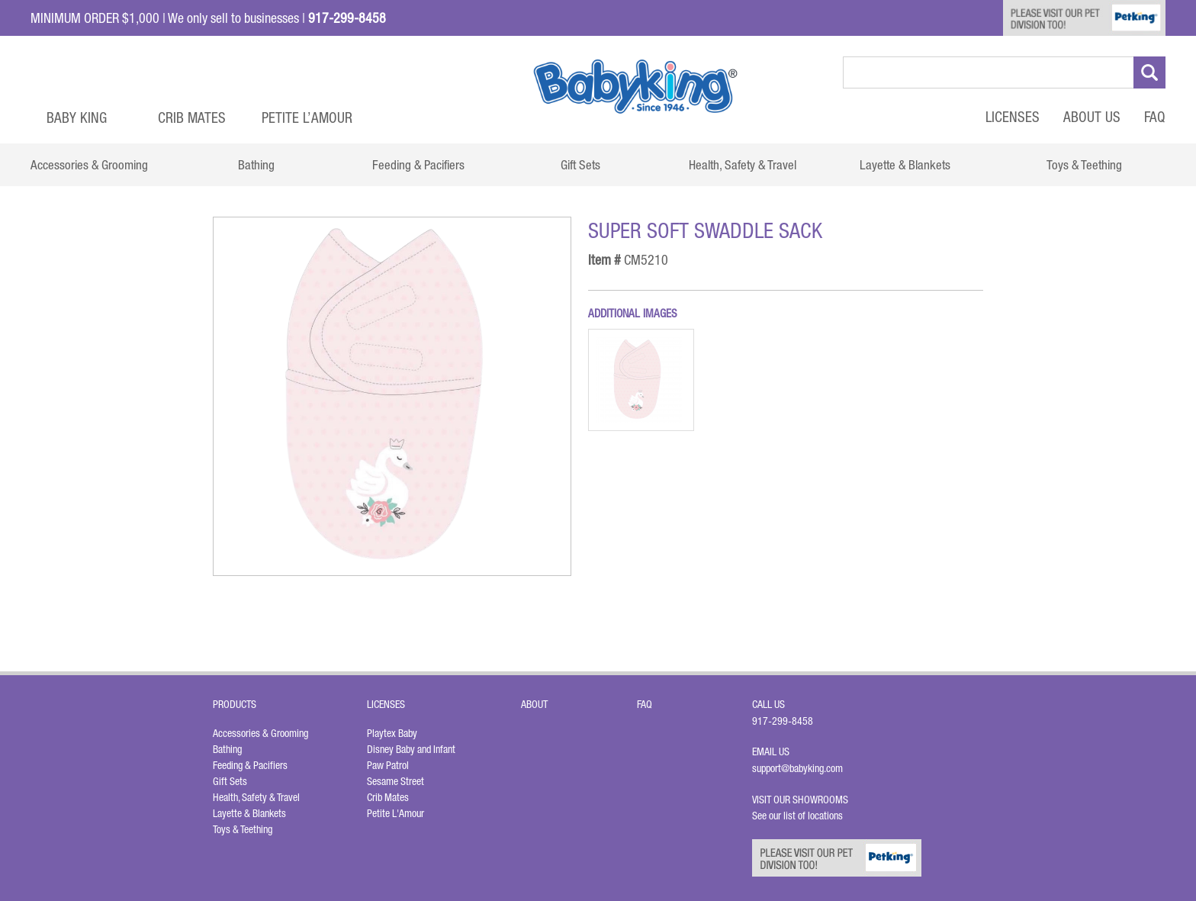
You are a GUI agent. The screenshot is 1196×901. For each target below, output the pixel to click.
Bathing (227, 749)
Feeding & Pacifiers (250, 765)
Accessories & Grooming (260, 733)
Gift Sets (230, 781)
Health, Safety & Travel (256, 797)
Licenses (1012, 116)
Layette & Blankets (249, 813)
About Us (1091, 116)
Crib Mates (192, 117)
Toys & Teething (242, 829)
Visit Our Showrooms (802, 799)
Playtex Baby (392, 733)
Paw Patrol (388, 765)
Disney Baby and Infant (411, 749)
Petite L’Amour (307, 117)
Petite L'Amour (395, 813)
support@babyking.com (797, 768)
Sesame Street (395, 781)
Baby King (77, 117)
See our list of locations (797, 815)
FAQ (1154, 116)
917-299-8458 (782, 721)
